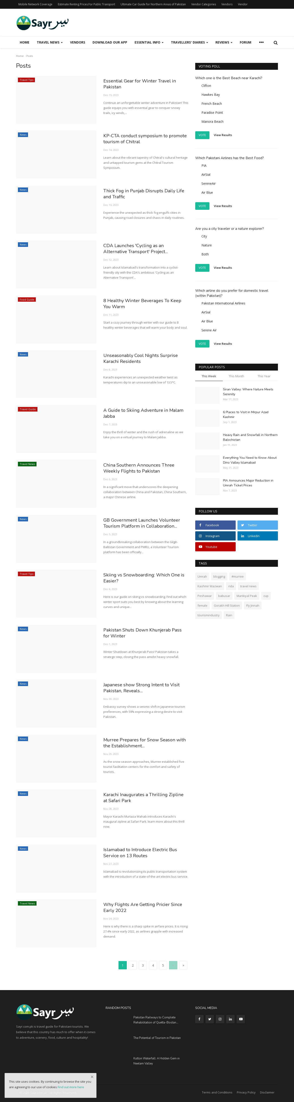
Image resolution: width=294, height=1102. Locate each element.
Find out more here (71, 1087)
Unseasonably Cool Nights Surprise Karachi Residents (143, 359)
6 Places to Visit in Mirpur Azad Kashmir (246, 414)
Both (205, 254)
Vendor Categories (203, 4)
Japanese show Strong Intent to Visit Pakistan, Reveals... (145, 688)
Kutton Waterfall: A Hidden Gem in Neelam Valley (156, 1061)
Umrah (202, 576)
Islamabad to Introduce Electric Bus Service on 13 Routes (143, 853)
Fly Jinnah (252, 605)
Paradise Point (212, 112)
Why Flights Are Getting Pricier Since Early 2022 (145, 908)
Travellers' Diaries (189, 42)
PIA (203, 165)
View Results (223, 135)
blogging (219, 576)
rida (231, 586)
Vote (202, 135)
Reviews (223, 42)
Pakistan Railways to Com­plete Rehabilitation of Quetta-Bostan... (155, 1020)
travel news (248, 586)
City (204, 236)
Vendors (226, 4)
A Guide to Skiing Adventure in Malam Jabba (138, 413)
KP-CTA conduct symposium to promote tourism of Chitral (138, 139)
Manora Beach (212, 121)
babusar (224, 596)
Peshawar (205, 596)
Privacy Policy (246, 1092)
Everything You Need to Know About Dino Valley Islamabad (250, 460)
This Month (236, 376)
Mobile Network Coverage (35, 4)
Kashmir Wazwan (210, 586)
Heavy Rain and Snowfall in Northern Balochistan (250, 437)
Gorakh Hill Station (227, 605)
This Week (209, 376)
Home (24, 42)
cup (266, 596)
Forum (245, 42)
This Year (264, 376)
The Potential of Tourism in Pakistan (157, 1038)
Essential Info (149, 42)
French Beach (211, 103)
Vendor (243, 4)
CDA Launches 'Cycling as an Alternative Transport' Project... (138, 249)
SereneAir (208, 183)
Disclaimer (267, 1092)
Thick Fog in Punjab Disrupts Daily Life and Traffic (142, 194)
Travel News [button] (50, 42)
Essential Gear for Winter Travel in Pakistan (142, 84)
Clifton (206, 85)
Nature (206, 245)
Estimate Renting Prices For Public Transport (86, 4)
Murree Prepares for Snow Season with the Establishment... (142, 743)
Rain (229, 615)
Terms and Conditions (217, 1092)
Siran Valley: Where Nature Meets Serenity (248, 391)
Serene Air (209, 330)
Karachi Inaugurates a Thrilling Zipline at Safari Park (138, 798)
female (202, 605)
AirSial (205, 174)
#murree (238, 576)
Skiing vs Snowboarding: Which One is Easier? (144, 578)
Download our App (110, 42)
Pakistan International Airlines (223, 303)
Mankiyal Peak (247, 596)
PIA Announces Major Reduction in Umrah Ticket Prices (248, 483)
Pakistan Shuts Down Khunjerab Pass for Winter (145, 633)
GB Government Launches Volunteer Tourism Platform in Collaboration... (145, 523)
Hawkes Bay (210, 94)
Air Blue (207, 192)
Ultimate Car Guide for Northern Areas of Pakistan (153, 4)
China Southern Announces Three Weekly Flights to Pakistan (142, 468)
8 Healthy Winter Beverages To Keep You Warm (139, 304)
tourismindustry (209, 615)
